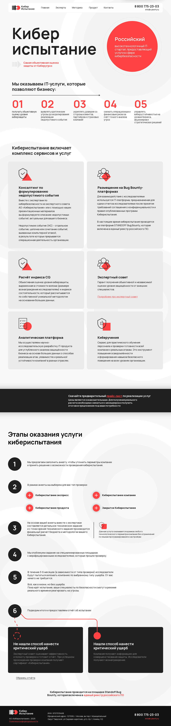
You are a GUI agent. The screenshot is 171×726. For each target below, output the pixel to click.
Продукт (93, 7)
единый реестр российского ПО (104, 695)
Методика (77, 7)
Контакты (108, 7)
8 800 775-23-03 (147, 6)
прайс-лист (114, 396)
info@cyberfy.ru (152, 9)
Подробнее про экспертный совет (118, 296)
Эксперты (61, 7)
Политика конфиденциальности (23, 721)
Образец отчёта (25, 677)
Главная (45, 7)
